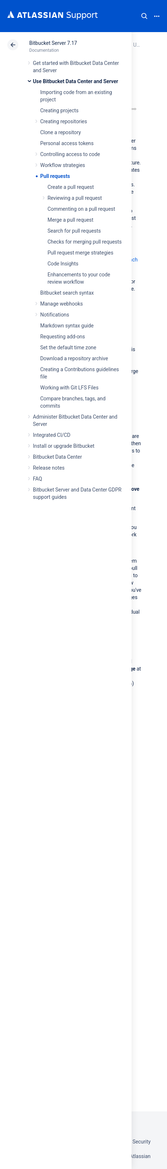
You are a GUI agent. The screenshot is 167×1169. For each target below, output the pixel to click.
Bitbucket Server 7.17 (53, 43)
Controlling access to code (70, 154)
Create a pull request (71, 187)
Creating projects (59, 110)
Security (141, 1142)
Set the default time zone (68, 347)
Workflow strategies (62, 165)
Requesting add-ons (62, 336)
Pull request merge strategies (80, 253)
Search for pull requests (74, 231)
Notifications (54, 315)
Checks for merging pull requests (85, 242)
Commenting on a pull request (81, 209)
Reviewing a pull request (75, 198)
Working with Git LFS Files (69, 388)
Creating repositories (63, 121)
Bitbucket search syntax (67, 293)
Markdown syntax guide (67, 326)
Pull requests (55, 176)
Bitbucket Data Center (57, 457)
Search (144, 16)
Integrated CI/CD (52, 435)
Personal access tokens (67, 143)
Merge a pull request (71, 220)
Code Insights (63, 264)
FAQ (37, 479)
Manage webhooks (61, 304)
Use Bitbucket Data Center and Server (75, 81)
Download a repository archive (74, 358)
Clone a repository (60, 132)
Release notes (49, 468)
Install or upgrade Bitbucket (63, 446)
